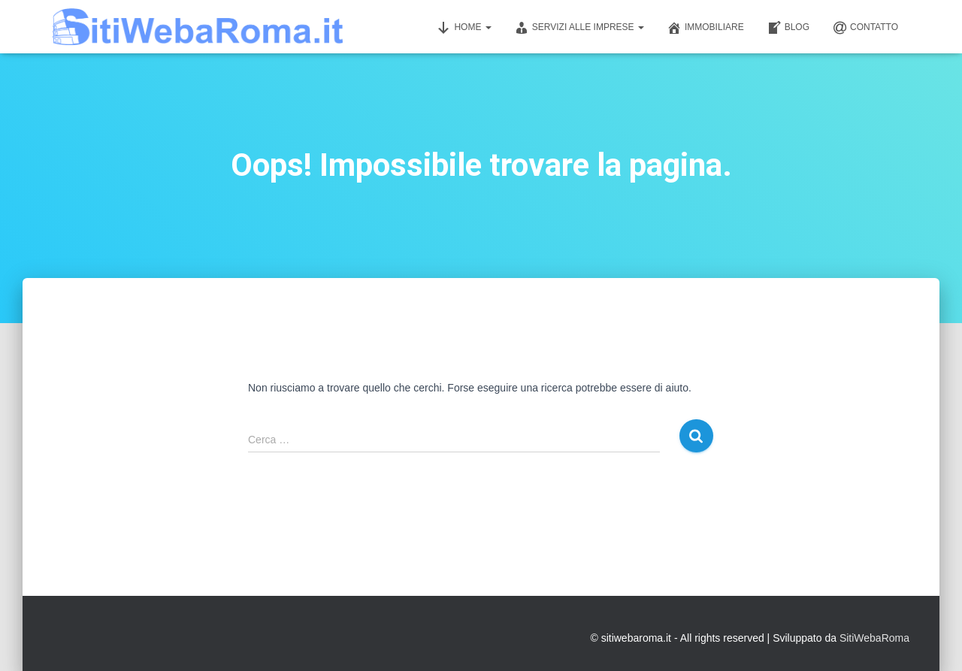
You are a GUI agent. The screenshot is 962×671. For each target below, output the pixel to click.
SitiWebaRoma (874, 638)
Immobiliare (705, 27)
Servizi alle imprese (579, 27)
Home (463, 27)
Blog (788, 27)
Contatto (865, 27)
